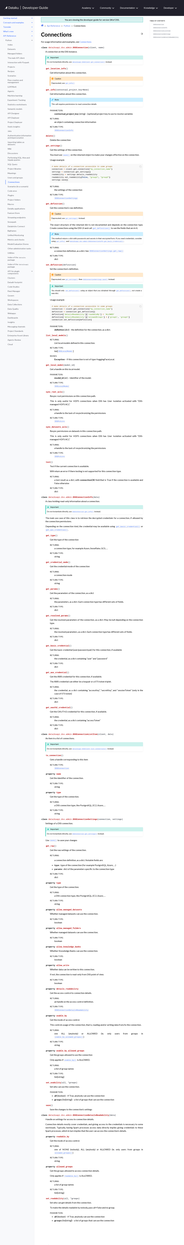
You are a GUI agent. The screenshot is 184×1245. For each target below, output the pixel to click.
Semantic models (15, 109)
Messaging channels (16, 326)
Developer (169, 8)
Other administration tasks (19, 248)
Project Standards (15, 331)
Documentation (127, 8)
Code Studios (13, 287)
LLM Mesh (12, 87)
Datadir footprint (15, 282)
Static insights (14, 126)
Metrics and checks (16, 239)
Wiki (9, 149)
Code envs (12, 191)
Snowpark (12, 222)
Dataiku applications (16, 208)
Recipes (11, 71)
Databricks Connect (16, 226)
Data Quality (13, 309)
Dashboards (13, 318)
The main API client (16, 58)
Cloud (10, 344)
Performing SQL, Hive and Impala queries (19, 158)
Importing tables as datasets (16, 143)
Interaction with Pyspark (18, 62)
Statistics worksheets (17, 104)
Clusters (11, 278)
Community (105, 8)
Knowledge (149, 8)
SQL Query (12, 164)
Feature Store (14, 213)
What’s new (8, 31)
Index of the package (17, 258)
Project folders (14, 200)
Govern (11, 295)
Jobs (10, 131)
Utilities (11, 253)
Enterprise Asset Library (18, 335)
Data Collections (15, 304)
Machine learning (15, 95)
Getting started (10, 18)
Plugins (11, 195)
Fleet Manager (14, 291)
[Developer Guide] (26, 9)
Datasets (12, 49)
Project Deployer (15, 122)
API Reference (9, 36)
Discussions (13, 153)
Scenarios (12, 75)
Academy (86, 8)
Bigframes (12, 231)
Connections (14, 182)
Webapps (12, 313)
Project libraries (14, 169)
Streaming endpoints (17, 217)
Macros (11, 204)
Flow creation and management (15, 81)
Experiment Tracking (16, 100)
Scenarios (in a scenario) (18, 186)
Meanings (12, 173)
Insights (11, 322)
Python (8, 40)
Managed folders (15, 53)
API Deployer (13, 118)
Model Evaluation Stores (18, 244)
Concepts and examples (13, 22)
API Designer (13, 113)
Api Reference (53, 25)
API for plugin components (14, 272)
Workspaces (13, 300)
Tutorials (7, 27)
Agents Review (14, 340)
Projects (11, 67)
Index (10, 44)
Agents (11, 91)
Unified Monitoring (16, 235)
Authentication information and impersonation (19, 136)
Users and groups (15, 177)
